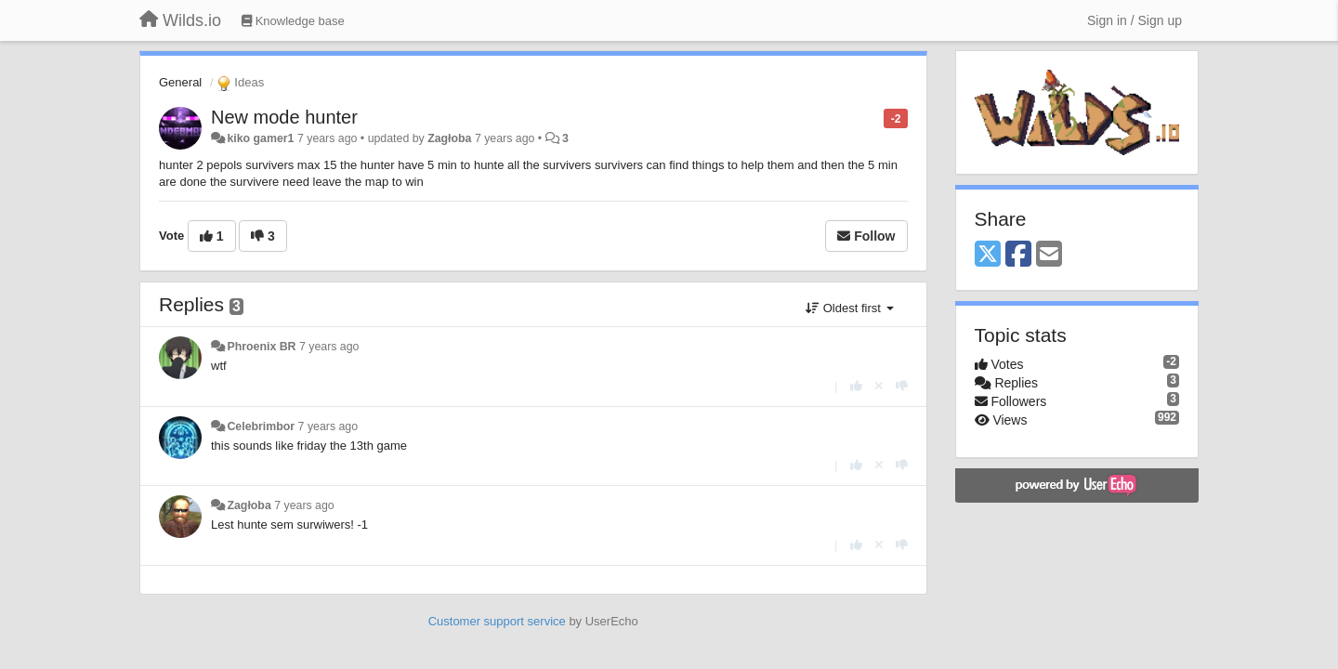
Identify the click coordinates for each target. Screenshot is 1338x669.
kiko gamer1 (260, 138)
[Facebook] (1018, 255)
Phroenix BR (261, 346)
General (180, 82)
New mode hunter (284, 117)
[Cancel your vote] (879, 386)
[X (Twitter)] (988, 255)
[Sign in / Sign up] (1134, 20)
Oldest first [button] (849, 308)
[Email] (1049, 255)
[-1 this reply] (902, 386)
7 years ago (329, 346)
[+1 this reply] (856, 386)
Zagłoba (449, 138)
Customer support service (497, 621)
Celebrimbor (261, 426)
